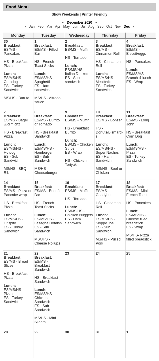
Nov (118, 27)
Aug (91, 27)
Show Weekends (65, 14)
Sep (100, 27)
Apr (57, 27)
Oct (109, 27)
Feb (40, 27)
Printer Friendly (94, 14)
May (66, 27)
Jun (75, 27)
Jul (83, 27)
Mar (49, 27)
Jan (32, 27)
